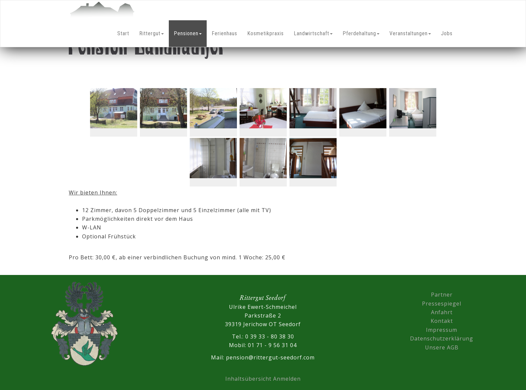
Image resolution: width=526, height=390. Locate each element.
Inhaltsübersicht (248, 378)
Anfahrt (442, 312)
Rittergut (151, 33)
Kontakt (442, 321)
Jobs (447, 33)
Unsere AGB (442, 347)
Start (123, 33)
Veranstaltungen (410, 33)
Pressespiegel (441, 303)
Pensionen (188, 33)
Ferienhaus (224, 33)
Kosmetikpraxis (265, 33)
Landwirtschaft (313, 33)
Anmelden (287, 378)
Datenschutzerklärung (441, 338)
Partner (442, 294)
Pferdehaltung (361, 33)
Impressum (441, 329)
